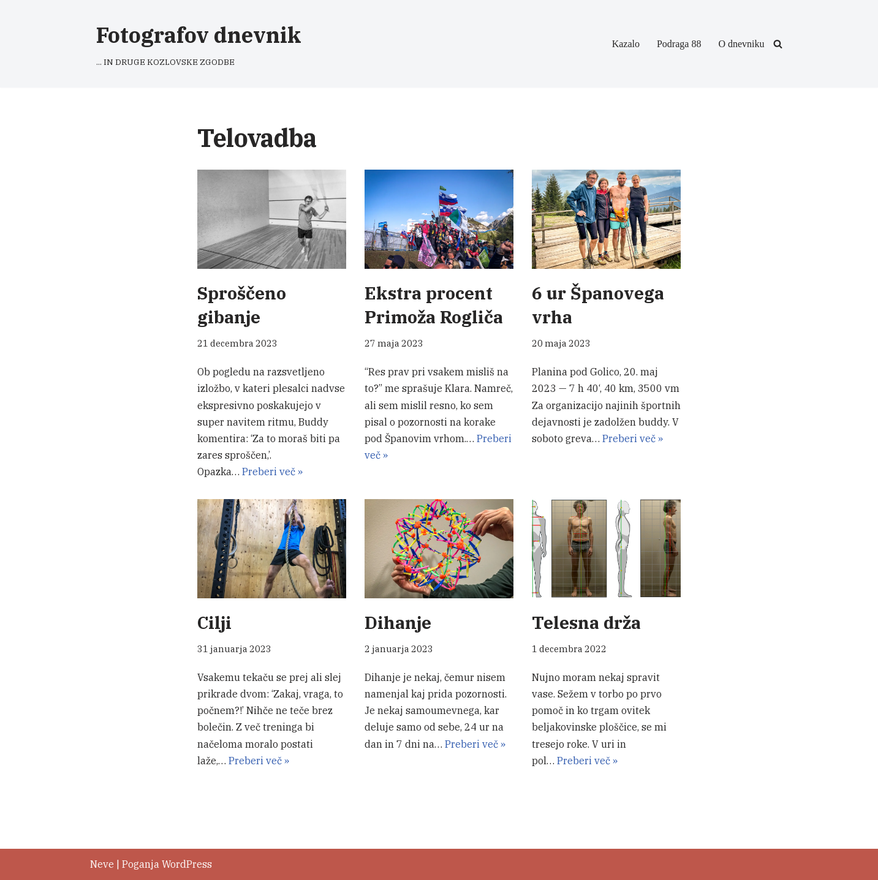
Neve (102, 864)
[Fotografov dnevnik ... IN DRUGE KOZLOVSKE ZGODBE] (198, 43)
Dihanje (398, 622)
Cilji (214, 622)
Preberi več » (272, 471)
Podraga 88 (679, 44)
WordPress (187, 864)
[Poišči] (777, 43)
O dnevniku (741, 44)
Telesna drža (586, 622)
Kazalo (626, 44)
